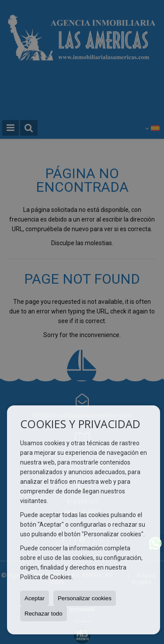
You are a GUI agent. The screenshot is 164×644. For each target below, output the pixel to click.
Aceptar (34, 598)
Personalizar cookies (85, 598)
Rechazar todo (43, 613)
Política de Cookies (46, 577)
